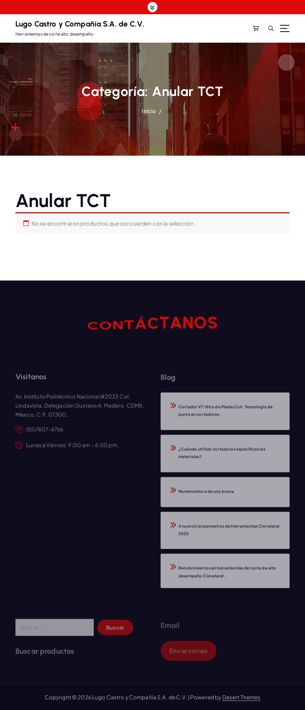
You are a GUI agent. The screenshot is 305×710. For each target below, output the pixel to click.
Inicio (149, 110)
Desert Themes (241, 697)
